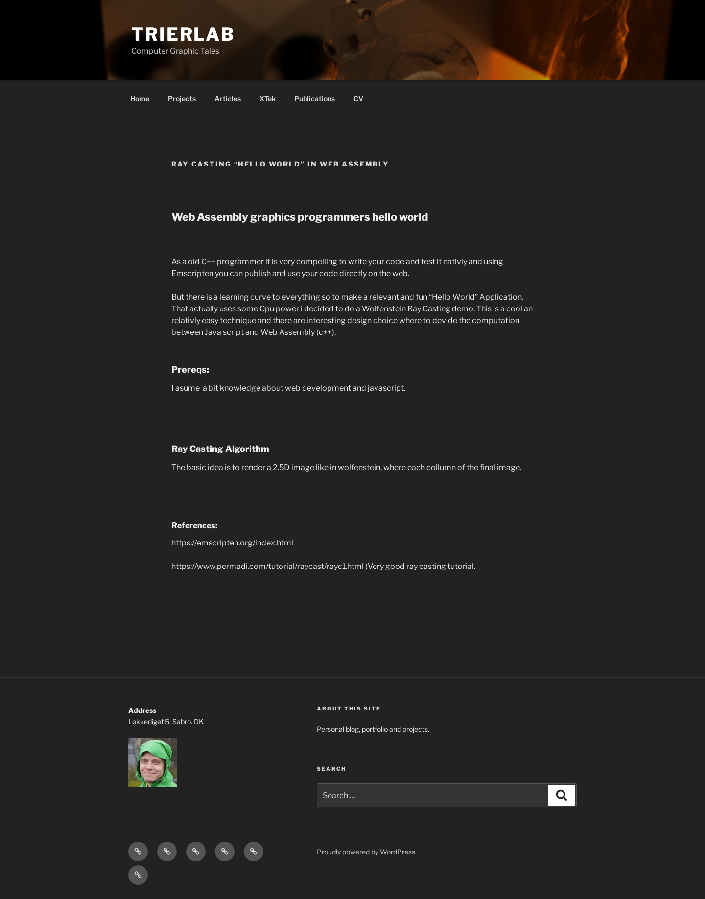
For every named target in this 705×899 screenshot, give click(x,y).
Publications (314, 99)
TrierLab (183, 34)
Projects (182, 99)
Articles (227, 99)
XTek (267, 99)
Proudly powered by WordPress (366, 852)
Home (139, 99)
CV (358, 99)
